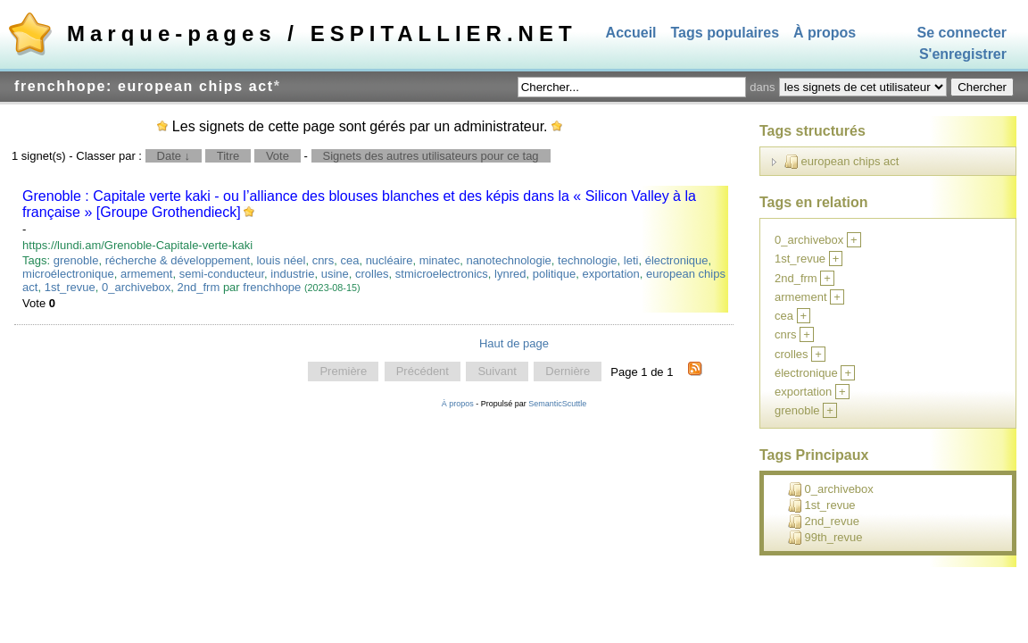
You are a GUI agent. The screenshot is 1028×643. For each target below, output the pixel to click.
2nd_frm (199, 287)
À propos (824, 32)
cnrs (323, 260)
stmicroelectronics (441, 273)
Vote (277, 156)
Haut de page (514, 343)
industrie (292, 273)
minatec (439, 260)
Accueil (631, 32)
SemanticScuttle (557, 403)
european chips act (842, 161)
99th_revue (825, 537)
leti (631, 260)
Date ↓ (174, 156)
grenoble (76, 260)
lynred (510, 273)
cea (349, 260)
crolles (372, 273)
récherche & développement (178, 260)
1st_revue (70, 287)
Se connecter (962, 32)
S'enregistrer (963, 55)
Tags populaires (725, 32)
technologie (588, 260)
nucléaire (389, 260)
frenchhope (272, 287)
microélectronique (68, 273)
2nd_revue (823, 521)
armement (146, 273)
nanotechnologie (508, 260)
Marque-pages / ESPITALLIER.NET (322, 33)
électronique (677, 260)
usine (335, 273)
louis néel (280, 260)
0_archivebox (136, 287)
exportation (610, 273)
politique (554, 273)
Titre (228, 156)
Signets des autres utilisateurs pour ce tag (431, 156)
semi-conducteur (221, 273)
